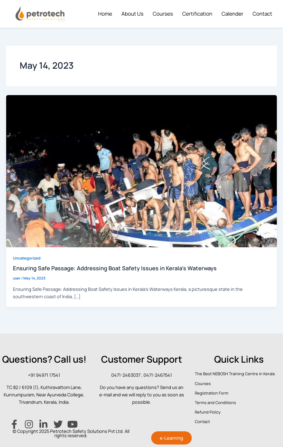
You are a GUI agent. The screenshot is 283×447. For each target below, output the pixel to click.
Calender (232, 13)
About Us (132, 13)
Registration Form (211, 393)
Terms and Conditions (215, 402)
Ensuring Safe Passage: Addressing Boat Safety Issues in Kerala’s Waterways (115, 268)
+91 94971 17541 (44, 375)
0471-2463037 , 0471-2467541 (141, 375)
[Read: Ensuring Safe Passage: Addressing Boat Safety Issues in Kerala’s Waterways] (141, 171)
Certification (197, 13)
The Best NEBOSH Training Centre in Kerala (235, 373)
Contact (262, 13)
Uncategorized (27, 258)
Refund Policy (208, 412)
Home (105, 13)
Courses (163, 13)
